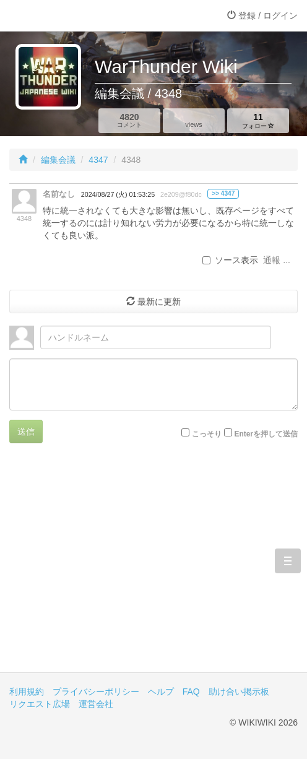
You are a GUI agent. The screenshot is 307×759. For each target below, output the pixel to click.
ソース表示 (230, 260)
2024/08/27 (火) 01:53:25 (118, 194)
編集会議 (58, 160)
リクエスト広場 (39, 704)
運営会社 (96, 704)
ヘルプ (161, 691)
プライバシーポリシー (96, 691)
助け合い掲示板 (239, 691)
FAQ (191, 691)
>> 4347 (223, 193)
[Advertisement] (153, 567)
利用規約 (26, 691)
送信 (26, 431)
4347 (98, 160)
